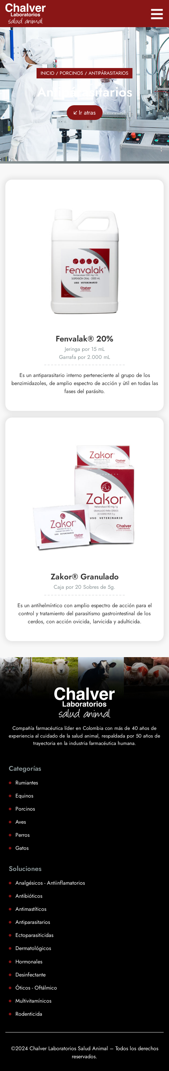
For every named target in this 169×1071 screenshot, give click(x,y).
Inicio (47, 73)
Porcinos (71, 73)
